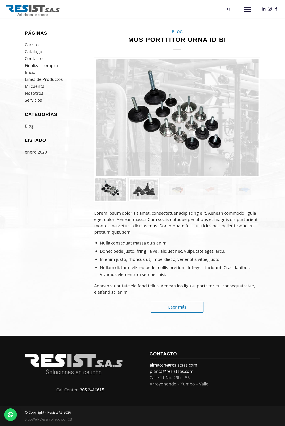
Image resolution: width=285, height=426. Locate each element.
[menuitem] (228, 9)
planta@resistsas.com (171, 371)
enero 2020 (36, 152)
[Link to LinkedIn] (263, 9)
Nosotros (34, 93)
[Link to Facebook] (276, 9)
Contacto (34, 58)
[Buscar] (228, 9)
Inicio (30, 72)
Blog (177, 32)
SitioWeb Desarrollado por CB (48, 419)
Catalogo (33, 51)
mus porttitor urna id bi (177, 39)
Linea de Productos (44, 79)
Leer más (177, 307)
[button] (10, 414)
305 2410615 (92, 390)
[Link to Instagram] (270, 9)
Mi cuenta (34, 86)
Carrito (32, 44)
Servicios (33, 100)
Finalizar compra (41, 65)
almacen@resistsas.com (173, 365)
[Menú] (247, 9)
